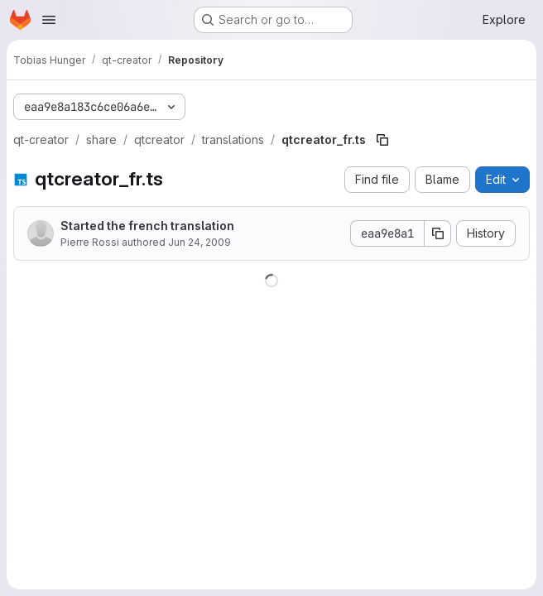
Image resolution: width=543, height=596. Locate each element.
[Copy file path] (382, 140)
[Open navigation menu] (49, 20)
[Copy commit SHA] (438, 233)
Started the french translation (147, 226)
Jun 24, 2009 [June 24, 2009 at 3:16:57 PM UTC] (199, 242)
